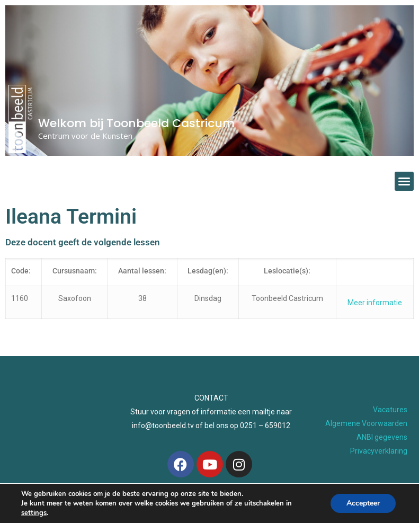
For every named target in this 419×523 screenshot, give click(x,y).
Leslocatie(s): (287, 271)
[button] (404, 181)
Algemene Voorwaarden (366, 423)
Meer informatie (374, 302)
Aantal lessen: (142, 271)
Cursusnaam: (74, 271)
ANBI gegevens (381, 437)
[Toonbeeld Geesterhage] (57, 434)
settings (34, 513)
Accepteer (363, 503)
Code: (21, 271)
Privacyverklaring (378, 451)
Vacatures (390, 409)
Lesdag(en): (208, 271)
